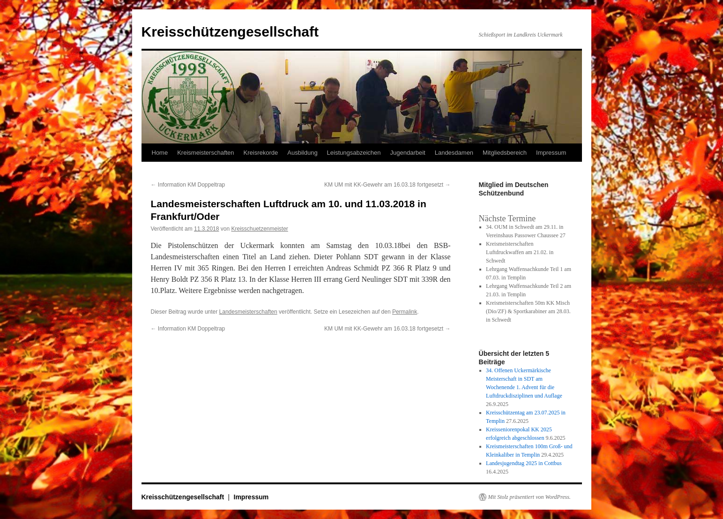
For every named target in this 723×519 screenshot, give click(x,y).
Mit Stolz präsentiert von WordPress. (529, 497)
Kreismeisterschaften (205, 152)
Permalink (404, 311)
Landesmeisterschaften (248, 311)
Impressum (551, 152)
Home (160, 152)
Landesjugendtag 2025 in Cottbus (524, 463)
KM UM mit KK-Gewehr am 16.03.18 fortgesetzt (387, 184)
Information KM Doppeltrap (188, 184)
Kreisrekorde (261, 152)
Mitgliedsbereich (505, 152)
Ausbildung (302, 152)
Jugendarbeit (407, 152)
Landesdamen (454, 152)
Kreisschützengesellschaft (230, 31)
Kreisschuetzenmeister (259, 229)
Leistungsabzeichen (354, 152)
